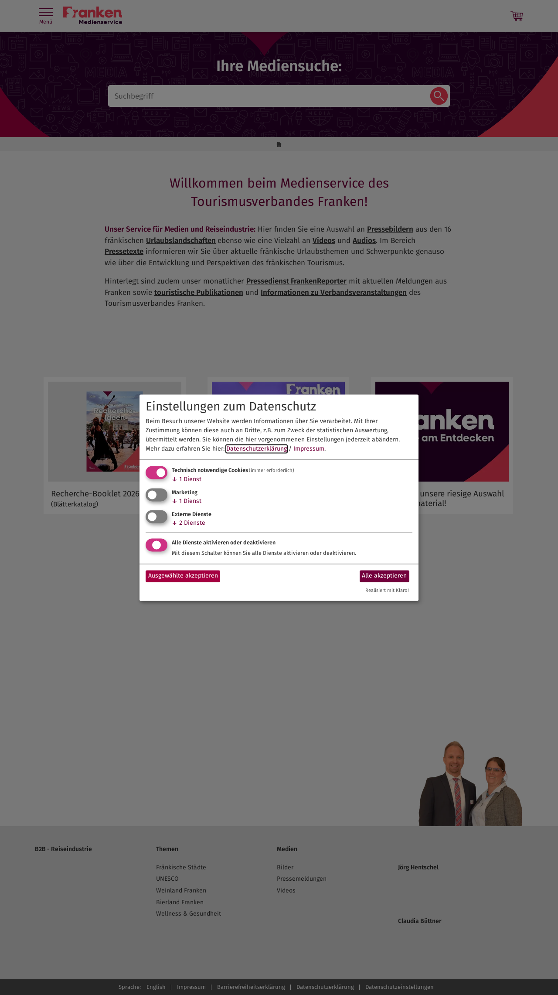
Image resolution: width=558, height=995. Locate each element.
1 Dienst (186, 479)
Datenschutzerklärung (256, 449)
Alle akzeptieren (384, 576)
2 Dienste (188, 523)
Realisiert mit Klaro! (387, 590)
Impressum (308, 449)
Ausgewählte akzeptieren (183, 576)
